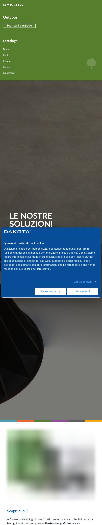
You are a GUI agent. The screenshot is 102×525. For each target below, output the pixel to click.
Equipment (9, 72)
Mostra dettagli (82, 281)
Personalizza (50, 291)
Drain (6, 49)
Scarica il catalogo (19, 25)
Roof (5, 55)
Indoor (6, 61)
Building (7, 67)
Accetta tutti (82, 291)
